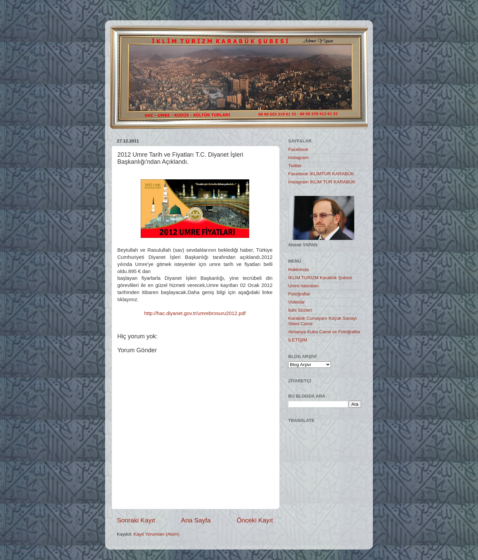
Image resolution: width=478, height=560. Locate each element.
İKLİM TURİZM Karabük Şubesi (320, 277)
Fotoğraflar (299, 293)
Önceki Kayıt (255, 520)
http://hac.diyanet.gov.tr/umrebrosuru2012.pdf (194, 313)
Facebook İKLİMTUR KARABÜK (321, 173)
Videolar (296, 302)
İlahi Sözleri (300, 310)
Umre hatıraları (303, 285)
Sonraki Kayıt (136, 520)
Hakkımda (298, 269)
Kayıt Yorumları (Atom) (157, 534)
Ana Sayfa (196, 520)
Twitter (295, 165)
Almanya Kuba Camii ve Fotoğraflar (324, 331)
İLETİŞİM (297, 339)
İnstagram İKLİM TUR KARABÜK (322, 181)
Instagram (298, 157)
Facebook (298, 149)
